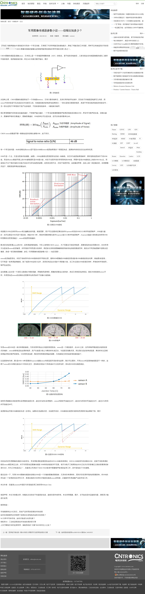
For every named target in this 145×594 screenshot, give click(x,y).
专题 (69, 3)
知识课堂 (31, 3)
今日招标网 (3, 591)
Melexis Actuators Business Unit (124, 86)
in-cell (136, 143)
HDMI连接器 (132, 134)
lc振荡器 (136, 161)
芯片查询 (35, 584)
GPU (135, 129)
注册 (142, 3)
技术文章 (52, 3)
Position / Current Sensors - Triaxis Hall (126, 89)
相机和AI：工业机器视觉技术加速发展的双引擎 (18, 522)
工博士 (27, 587)
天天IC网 (42, 584)
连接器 (13, 587)
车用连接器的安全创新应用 (123, 83)
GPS (129, 129)
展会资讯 (3, 559)
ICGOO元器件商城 (15, 584)
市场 (45, 3)
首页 (23, 3)
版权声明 (3, 573)
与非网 (95, 584)
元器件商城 (119, 587)
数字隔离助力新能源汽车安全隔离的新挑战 (128, 76)
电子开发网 (78, 584)
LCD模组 (115, 161)
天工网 (48, 587)
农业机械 (20, 591)
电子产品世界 (50, 584)
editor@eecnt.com (35, 559)
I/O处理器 (132, 139)
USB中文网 (132, 587)
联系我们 (3, 566)
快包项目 (76, 3)
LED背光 (115, 170)
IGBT (128, 143)
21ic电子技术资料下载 (114, 584)
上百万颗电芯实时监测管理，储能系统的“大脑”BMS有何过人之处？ (26, 525)
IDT (121, 143)
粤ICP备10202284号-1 (121, 572)
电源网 (124, 584)
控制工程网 (70, 584)
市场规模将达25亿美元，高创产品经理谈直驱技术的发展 (22, 512)
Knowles (122, 156)
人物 (63, 3)
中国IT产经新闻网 (29, 591)
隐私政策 (3, 569)
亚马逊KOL (73, 587)
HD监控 (114, 139)
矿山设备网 (20, 587)
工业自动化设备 (93, 587)
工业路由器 (41, 587)
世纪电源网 (102, 584)
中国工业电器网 (5, 587)
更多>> (142, 69)
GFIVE (122, 129)
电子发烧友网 (132, 584)
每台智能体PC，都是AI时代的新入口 (126, 41)
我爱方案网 (4, 584)
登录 (137, 3)
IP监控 (130, 148)
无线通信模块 (60, 584)
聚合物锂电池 (83, 587)
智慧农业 (34, 587)
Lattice (131, 156)
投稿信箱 (3, 576)
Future (114, 129)
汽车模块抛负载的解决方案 (123, 79)
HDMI (122, 134)
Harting (114, 134)
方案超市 (86, 3)
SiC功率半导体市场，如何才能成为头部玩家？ (18, 518)
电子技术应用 (87, 584)
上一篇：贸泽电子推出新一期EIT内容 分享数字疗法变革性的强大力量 (25, 532)
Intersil (122, 147)
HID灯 (123, 139)
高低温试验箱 (41, 591)
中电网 (140, 584)
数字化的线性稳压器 (121, 51)
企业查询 (103, 587)
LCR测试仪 (126, 161)
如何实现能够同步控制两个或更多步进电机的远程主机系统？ (23, 515)
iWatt (138, 147)
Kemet (114, 156)
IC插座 (114, 143)
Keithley (139, 152)
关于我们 (3, 562)
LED (121, 165)
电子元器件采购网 (63, 587)
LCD (138, 156)
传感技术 (15, 21)
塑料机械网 (12, 591)
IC (140, 138)
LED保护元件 (131, 165)
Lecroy (114, 165)
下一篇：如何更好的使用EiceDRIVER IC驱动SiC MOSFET (74, 532)
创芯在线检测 (27, 584)
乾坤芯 (54, 587)
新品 (38, 3)
